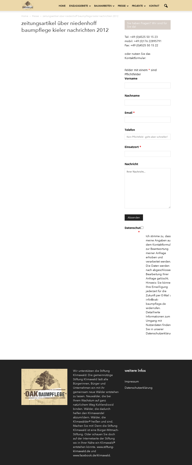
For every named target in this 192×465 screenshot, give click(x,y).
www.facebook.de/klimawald (91, 455)
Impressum (132, 381)
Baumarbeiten (104, 6)
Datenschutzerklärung (138, 388)
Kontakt (154, 6)
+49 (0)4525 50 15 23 (144, 37)
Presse (123, 6)
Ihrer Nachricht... (148, 188)
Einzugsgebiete (80, 6)
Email (130, 113)
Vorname (131, 78)
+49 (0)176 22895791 (148, 41)
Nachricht (131, 164)
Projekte (139, 6)
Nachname (132, 95)
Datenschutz (132, 230)
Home (62, 6)
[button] (166, 6)
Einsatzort (133, 147)
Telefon (130, 130)
